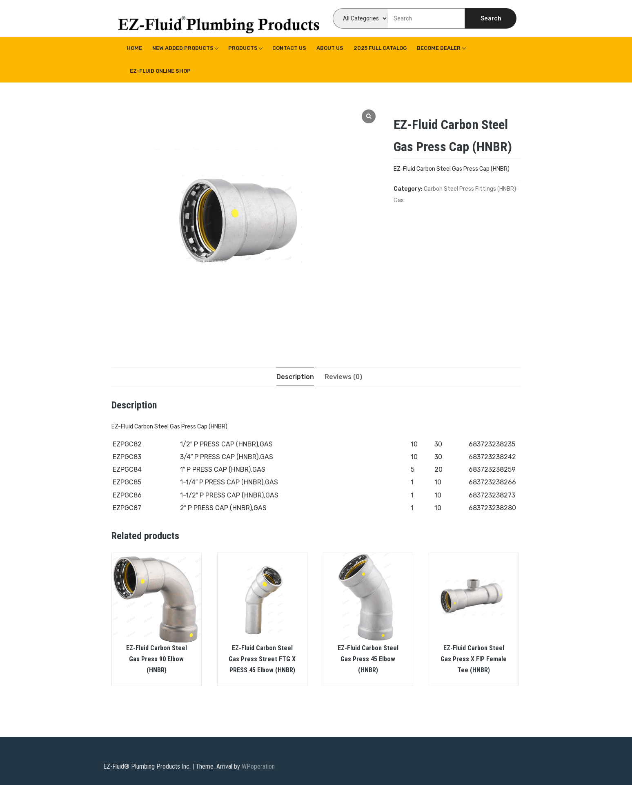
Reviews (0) (343, 377)
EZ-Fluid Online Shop (160, 71)
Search (491, 18)
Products (243, 48)
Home (134, 48)
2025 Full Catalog (380, 48)
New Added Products (183, 48)
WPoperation (258, 766)
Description (295, 377)
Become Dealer (439, 48)
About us (329, 48)
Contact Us (289, 48)
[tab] (295, 377)
